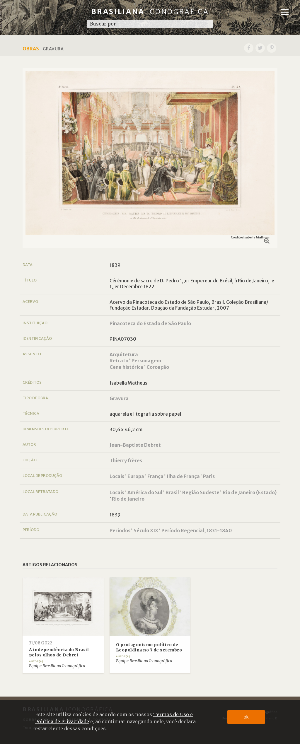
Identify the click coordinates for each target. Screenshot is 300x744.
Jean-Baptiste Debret (135, 445)
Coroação (157, 367)
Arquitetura (124, 354)
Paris (209, 476)
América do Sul (144, 492)
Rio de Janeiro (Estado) (250, 492)
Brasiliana (150, 11)
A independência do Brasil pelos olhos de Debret (59, 652)
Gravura (119, 398)
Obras (31, 49)
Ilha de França (183, 476)
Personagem (146, 361)
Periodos (120, 530)
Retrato (119, 361)
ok (246, 716)
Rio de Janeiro (128, 499)
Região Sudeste (200, 492)
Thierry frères (126, 460)
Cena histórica (126, 367)
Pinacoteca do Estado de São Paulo (150, 323)
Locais (117, 476)
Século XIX (146, 530)
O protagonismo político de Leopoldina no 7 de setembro (149, 647)
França (155, 476)
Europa (135, 476)
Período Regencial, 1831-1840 (196, 530)
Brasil (172, 492)
